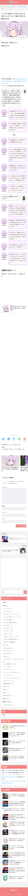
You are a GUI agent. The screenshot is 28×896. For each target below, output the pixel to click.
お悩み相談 (5, 42)
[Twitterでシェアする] (3, 440)
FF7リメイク (8, 651)
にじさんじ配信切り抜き (11, 623)
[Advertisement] (14, 63)
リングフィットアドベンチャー (13, 678)
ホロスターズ (8, 631)
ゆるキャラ (6, 699)
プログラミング (7, 696)
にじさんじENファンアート (12, 617)
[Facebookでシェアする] (8, 440)
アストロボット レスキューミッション (13, 660)
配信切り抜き (6, 45)
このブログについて (10, 774)
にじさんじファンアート (11, 614)
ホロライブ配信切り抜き (14, 444)
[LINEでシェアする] (19, 440)
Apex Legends (8, 648)
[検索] (25, 592)
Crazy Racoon (8, 705)
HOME (14, 890)
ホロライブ (8, 634)
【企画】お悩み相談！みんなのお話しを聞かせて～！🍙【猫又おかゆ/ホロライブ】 (14, 81)
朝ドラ (6, 693)
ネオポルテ (8, 625)
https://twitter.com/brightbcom (9, 776)
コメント (5, 487)
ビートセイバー (9, 675)
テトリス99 (8, 667)
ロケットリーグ (9, 681)
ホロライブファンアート (11, 636)
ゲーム (5, 645)
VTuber (5, 606)
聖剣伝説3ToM (8, 684)
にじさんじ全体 (9, 620)
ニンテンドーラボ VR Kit (11, 672)
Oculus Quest (8, 654)
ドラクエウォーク (9, 670)
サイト (3, 519)
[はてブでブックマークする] (14, 440)
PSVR (6, 656)
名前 (4, 506)
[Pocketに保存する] (24, 440)
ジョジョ (5, 686)
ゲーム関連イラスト (10, 664)
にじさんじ (8, 611)
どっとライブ (8, 609)
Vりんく (14, 2)
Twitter (5, 602)
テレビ (5, 690)
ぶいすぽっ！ (8, 628)
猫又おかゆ (14, 42)
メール (4, 512)
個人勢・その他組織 (10, 642)
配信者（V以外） (8, 702)
